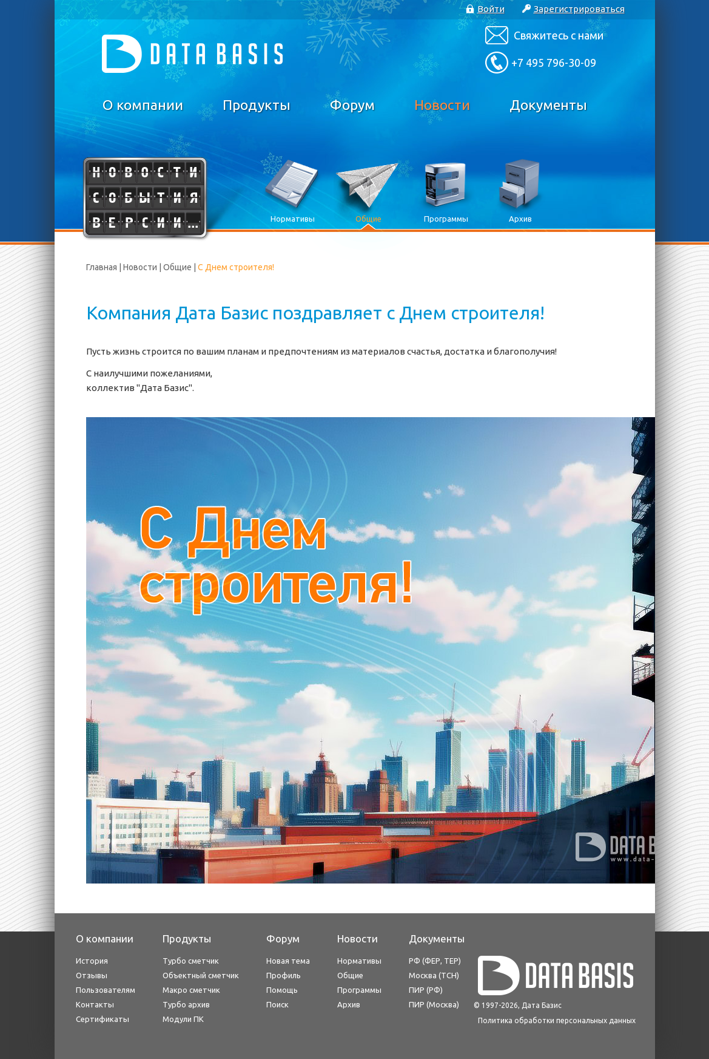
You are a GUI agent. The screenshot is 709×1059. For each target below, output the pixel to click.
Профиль (283, 975)
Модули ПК (183, 1019)
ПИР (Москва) (434, 1004)
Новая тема (288, 960)
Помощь (282, 990)
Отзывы (91, 975)
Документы (548, 104)
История (92, 960)
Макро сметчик (191, 990)
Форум (352, 104)
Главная (101, 267)
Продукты (257, 104)
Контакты (95, 1004)
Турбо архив (186, 1004)
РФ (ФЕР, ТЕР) (435, 960)
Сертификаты (102, 1019)
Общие (177, 267)
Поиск (277, 1004)
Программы (359, 990)
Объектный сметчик (201, 975)
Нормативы (359, 960)
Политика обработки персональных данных (557, 1020)
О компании (142, 104)
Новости (442, 104)
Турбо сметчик (191, 960)
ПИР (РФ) (426, 990)
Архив (348, 1004)
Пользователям (105, 990)
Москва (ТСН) (434, 975)
